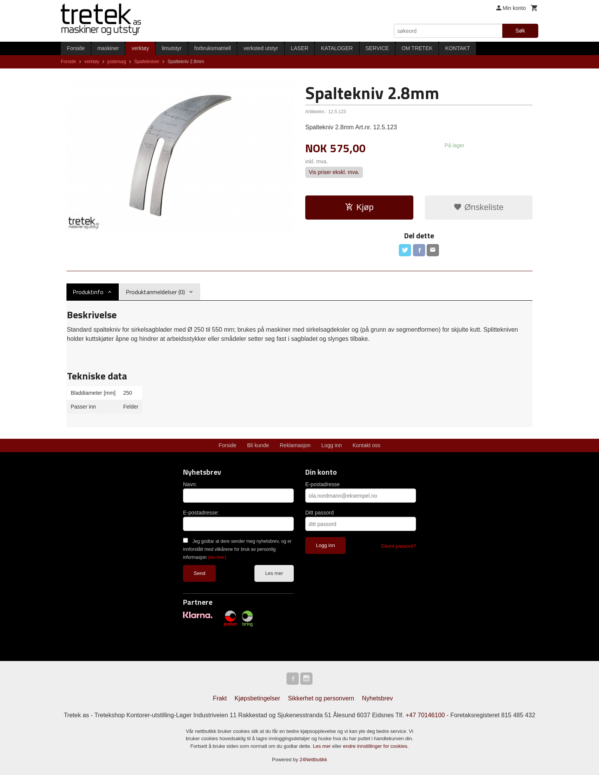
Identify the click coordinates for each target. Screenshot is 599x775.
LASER (299, 48)
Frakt (220, 698)
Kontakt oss (366, 445)
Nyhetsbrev (377, 698)
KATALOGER (337, 48)
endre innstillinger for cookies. (376, 746)
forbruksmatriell (212, 48)
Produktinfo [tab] (88, 291)
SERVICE (377, 48)
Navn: (190, 484)
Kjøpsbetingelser (257, 698)
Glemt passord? (398, 546)
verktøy (140, 48)
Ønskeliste (478, 207)
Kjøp (359, 207)
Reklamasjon (295, 445)
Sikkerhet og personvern (321, 698)
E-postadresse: (201, 513)
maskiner (108, 48)
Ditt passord (319, 513)
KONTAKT (457, 48)
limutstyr (171, 48)
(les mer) (217, 557)
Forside (76, 48)
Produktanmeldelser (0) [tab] (155, 291)
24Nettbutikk (313, 759)
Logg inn (331, 445)
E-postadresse (322, 484)
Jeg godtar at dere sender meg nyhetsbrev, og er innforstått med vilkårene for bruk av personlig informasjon (237, 549)
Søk (520, 31)
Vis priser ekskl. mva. (334, 172)
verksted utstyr (260, 48)
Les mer (274, 573)
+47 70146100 (425, 715)
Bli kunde (258, 445)
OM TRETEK (416, 48)
